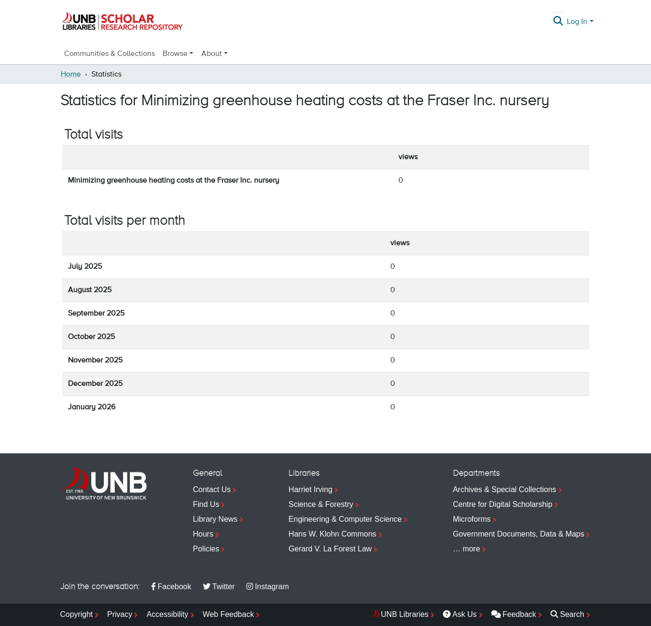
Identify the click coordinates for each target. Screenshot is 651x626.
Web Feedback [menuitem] (228, 614)
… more (466, 549)
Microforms (472, 519)
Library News (215, 519)
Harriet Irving (310, 489)
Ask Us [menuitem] (460, 614)
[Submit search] (558, 22)
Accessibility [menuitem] (167, 614)
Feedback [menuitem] (513, 614)
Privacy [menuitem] (119, 614)
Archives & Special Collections (504, 489)
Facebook (171, 586)
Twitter (219, 586)
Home (71, 74)
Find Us (206, 504)
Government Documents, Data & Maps (519, 534)
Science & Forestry (320, 504)
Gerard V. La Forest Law (330, 549)
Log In (577, 22)
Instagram (267, 586)
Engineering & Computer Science (345, 519)
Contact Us (212, 489)
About (211, 54)
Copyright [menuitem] (76, 614)
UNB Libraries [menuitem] (405, 614)
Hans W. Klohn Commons (332, 534)
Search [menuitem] (568, 614)
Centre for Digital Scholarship (502, 504)
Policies (206, 549)
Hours (203, 534)
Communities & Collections (109, 54)
